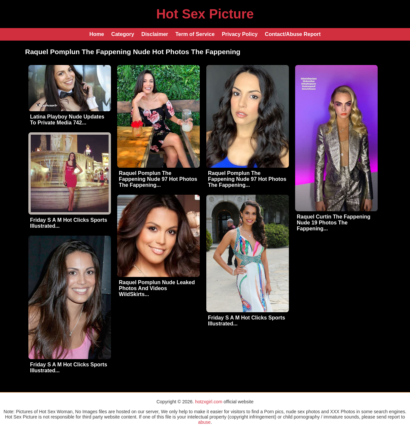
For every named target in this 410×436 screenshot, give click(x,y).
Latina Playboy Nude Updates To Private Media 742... (67, 119)
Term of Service (195, 34)
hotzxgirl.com (208, 401)
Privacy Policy (240, 34)
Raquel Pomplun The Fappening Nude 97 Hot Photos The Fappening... (158, 179)
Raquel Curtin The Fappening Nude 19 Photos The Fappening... (333, 222)
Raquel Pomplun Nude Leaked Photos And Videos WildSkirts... (157, 288)
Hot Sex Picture (205, 14)
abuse (204, 422)
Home (96, 34)
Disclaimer (154, 34)
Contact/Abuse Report (293, 34)
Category (122, 34)
